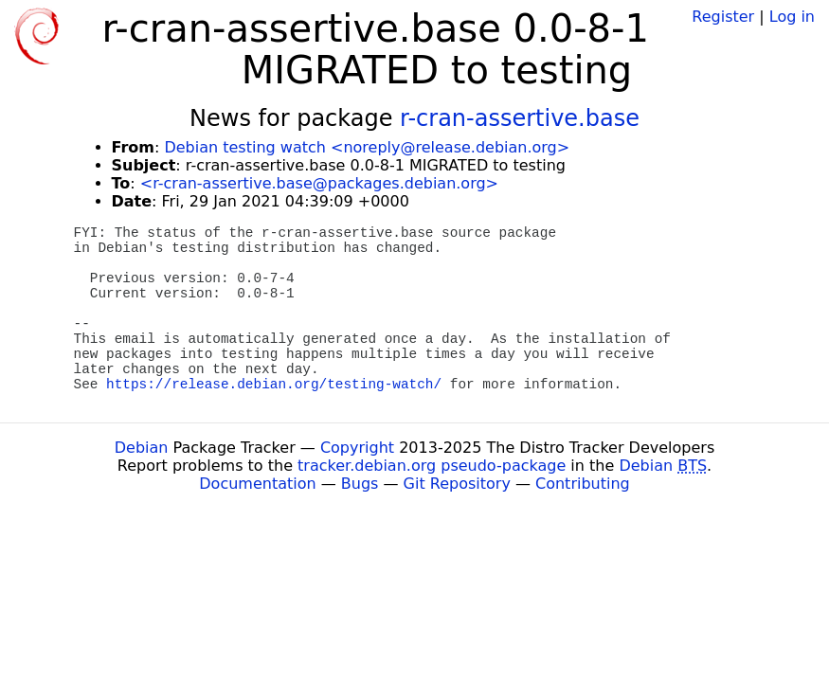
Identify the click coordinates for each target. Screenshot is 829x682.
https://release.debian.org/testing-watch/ (274, 384)
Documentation (257, 484)
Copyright (357, 448)
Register (723, 17)
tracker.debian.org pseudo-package (431, 466)
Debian (142, 448)
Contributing (582, 484)
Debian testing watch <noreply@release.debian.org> (366, 147)
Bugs (360, 484)
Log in (792, 17)
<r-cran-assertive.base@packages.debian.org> (319, 183)
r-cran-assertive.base (520, 118)
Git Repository (457, 484)
